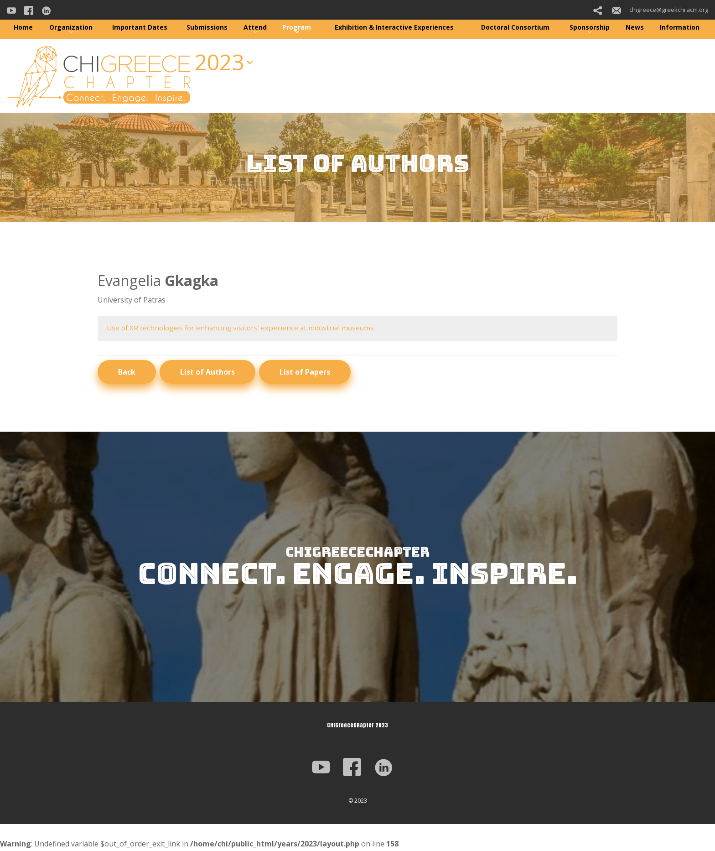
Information (679, 27)
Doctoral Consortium (515, 27)
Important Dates (139, 27)
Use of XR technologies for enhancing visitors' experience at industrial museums (244, 328)
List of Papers (305, 372)
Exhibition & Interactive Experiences (394, 27)
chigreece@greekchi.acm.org (660, 9)
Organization (71, 27)
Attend (255, 27)
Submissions (207, 27)
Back (126, 372)
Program (296, 27)
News (635, 27)
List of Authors (207, 372)
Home (23, 27)
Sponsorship (590, 27)
